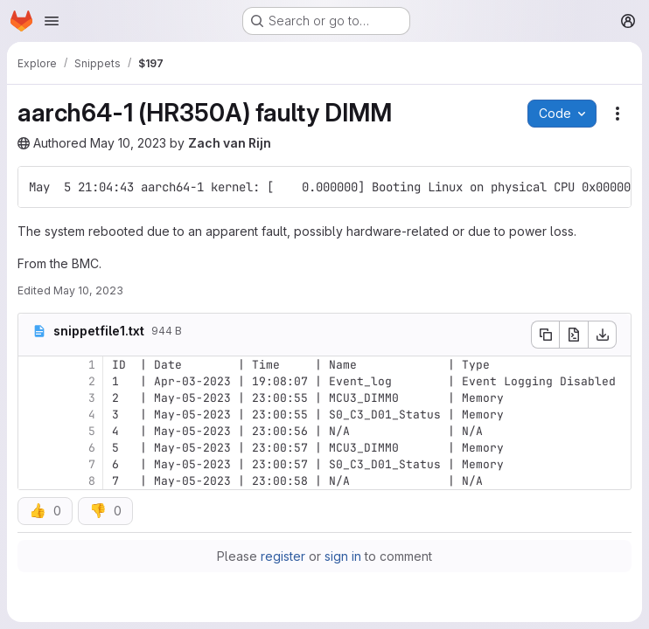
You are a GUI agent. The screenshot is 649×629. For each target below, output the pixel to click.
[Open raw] (574, 335)
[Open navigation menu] (52, 21)
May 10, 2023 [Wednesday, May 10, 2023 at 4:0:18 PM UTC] (128, 142)
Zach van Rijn (229, 142)
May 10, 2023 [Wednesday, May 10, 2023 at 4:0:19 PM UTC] (88, 290)
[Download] (603, 335)
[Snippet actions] (618, 114)
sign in (342, 556)
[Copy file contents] (545, 335)
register (283, 556)
